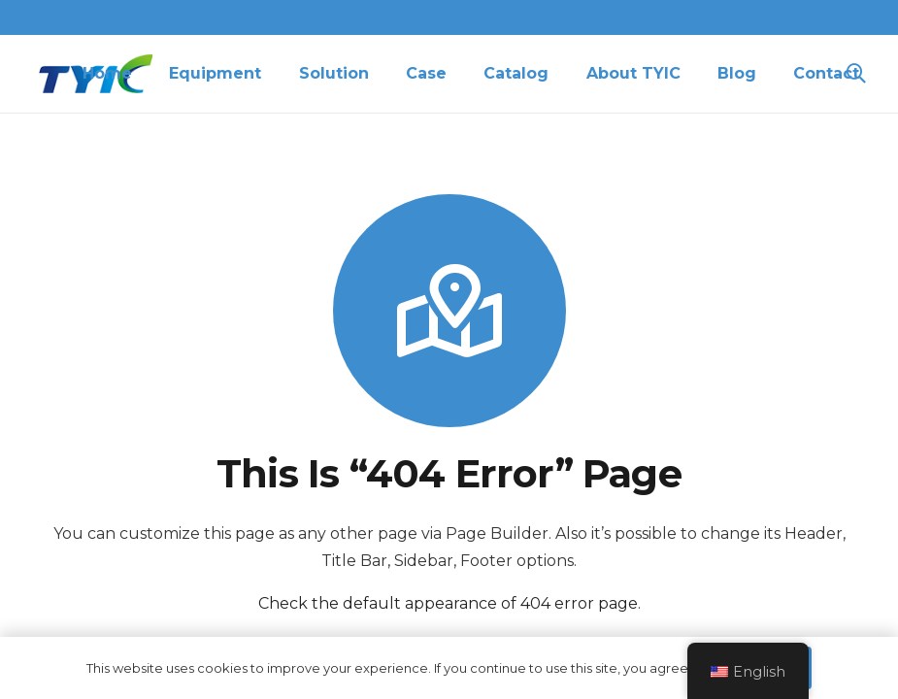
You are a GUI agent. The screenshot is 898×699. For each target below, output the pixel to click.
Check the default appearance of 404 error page (448, 603)
